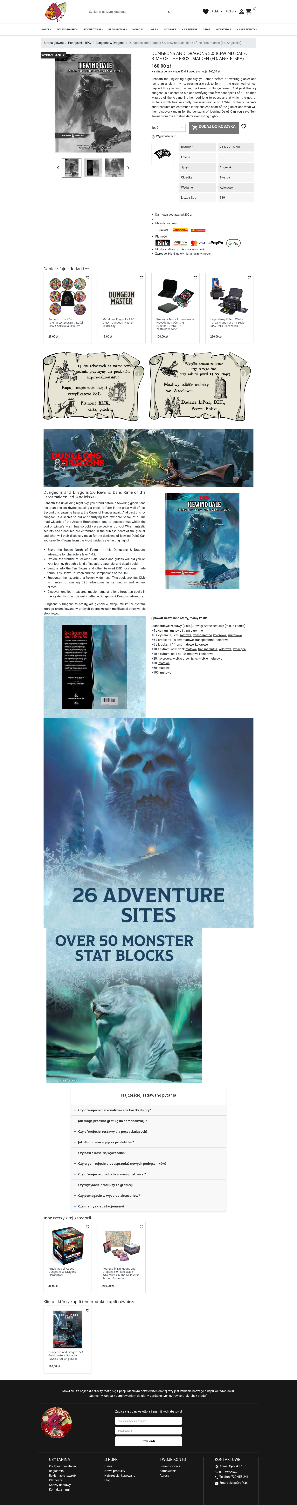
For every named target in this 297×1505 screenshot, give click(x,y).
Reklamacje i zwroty (62, 1475)
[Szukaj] (130, 11)
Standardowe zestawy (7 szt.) (171, 626)
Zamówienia (168, 1471)
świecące (239, 649)
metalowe (235, 635)
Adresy (164, 1475)
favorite (205, 11)
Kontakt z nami (59, 1489)
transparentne (193, 630)
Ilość (154, 128)
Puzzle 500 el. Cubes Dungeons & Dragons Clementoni (62, 1272)
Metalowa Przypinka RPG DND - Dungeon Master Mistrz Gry (118, 322)
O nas (108, 1466)
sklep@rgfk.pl (238, 1483)
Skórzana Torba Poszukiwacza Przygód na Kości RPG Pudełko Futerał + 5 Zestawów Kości (175, 324)
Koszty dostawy (60, 1485)
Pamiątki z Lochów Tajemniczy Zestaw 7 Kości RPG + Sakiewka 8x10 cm (65, 322)
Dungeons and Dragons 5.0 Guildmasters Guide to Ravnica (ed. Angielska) (65, 1355)
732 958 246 (240, 1477)
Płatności (55, 1480)
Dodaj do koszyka (214, 127)
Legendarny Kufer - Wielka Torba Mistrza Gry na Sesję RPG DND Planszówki (227, 322)
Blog (107, 1480)
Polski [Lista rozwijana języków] (216, 11)
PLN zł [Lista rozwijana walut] (230, 11)
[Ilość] (173, 127)
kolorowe (220, 635)
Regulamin (56, 1471)
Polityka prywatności (63, 1466)
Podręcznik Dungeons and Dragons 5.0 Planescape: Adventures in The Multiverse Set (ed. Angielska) (120, 1273)
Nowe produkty (114, 1471)
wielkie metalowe (210, 658)
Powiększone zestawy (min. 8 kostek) (219, 626)
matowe (176, 630)
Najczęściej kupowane (119, 1475)
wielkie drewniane (184, 658)
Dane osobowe (170, 1466)
